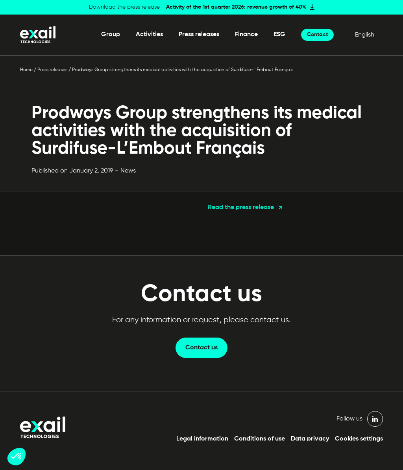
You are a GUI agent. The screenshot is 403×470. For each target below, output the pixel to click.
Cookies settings (359, 439)
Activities (149, 34)
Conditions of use (259, 439)
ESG (279, 34)
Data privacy (310, 439)
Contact (317, 34)
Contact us (201, 348)
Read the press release (241, 207)
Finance (246, 34)
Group (110, 34)
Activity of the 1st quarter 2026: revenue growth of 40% (236, 7)
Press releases (199, 34)
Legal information (202, 439)
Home (26, 70)
